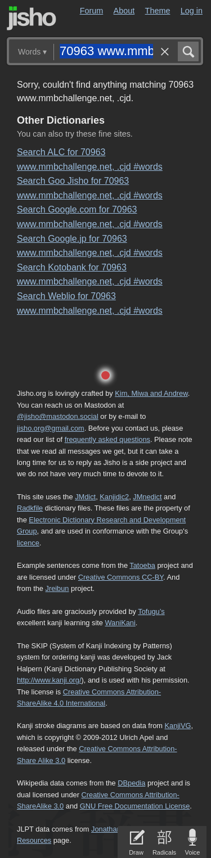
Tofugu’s (151, 611)
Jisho (31, 18)
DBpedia (131, 783)
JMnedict (147, 497)
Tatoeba (142, 565)
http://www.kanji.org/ (49, 680)
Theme (157, 10)
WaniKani (120, 622)
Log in (192, 10)
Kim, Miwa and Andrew (151, 393)
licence (28, 543)
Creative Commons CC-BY (120, 577)
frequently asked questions (107, 439)
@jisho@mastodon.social (57, 416)
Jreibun (57, 588)
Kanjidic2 (114, 497)
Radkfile (30, 508)
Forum (92, 10)
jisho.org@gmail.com (50, 428)
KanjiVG (177, 725)
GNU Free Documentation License (135, 806)
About (124, 10)
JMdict (85, 497)
